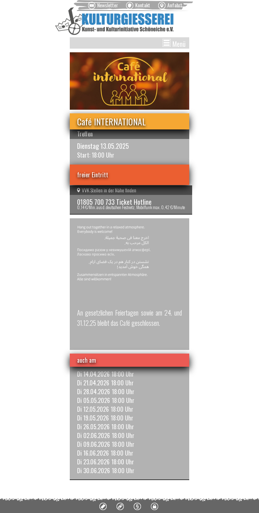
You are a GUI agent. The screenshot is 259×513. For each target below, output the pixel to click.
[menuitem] (103, 5)
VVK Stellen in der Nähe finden (106, 190)
